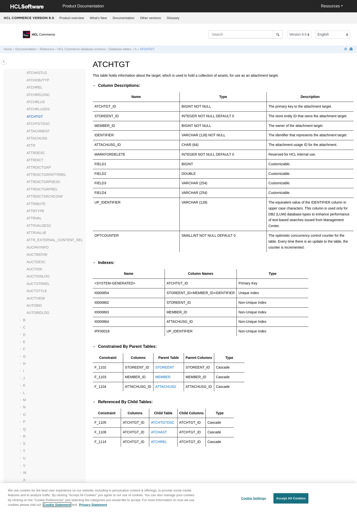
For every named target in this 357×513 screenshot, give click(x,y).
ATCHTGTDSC (38, 124)
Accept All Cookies (291, 501)
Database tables (120, 49)
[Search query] (245, 34)
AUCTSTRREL (38, 284)
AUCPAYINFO (38, 247)
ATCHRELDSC (38, 95)
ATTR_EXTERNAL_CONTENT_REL (55, 240)
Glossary (173, 18)
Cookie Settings (253, 501)
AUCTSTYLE (37, 291)
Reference (47, 49)
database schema (81, 49)
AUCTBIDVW (37, 254)
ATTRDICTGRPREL (42, 189)
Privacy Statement (93, 508)
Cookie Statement (57, 508)
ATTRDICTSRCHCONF (45, 196)
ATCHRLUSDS (38, 109)
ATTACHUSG (37, 138)
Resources (330, 6)
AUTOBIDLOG (38, 313)
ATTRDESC (36, 153)
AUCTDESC (36, 262)
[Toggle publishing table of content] (3, 61)
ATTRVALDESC (39, 226)
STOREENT (164, 367)
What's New (98, 18)
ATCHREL (34, 87)
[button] (25, 72)
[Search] (278, 34)
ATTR (31, 145)
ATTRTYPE (35, 211)
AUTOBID (34, 305)
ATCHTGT (147, 49)
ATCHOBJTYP (38, 80)
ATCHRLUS (36, 102)
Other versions (150, 18)
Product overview (72, 18)
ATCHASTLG (37, 73)
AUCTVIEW (36, 298)
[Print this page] (351, 49)
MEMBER (162, 377)
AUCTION (34, 269)
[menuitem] (72, 18)
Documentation (123, 18)
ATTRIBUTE (36, 204)
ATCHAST (159, 432)
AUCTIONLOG (38, 276)
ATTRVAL (34, 218)
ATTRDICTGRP (39, 167)
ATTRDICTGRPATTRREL (46, 175)
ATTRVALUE (36, 233)
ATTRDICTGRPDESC (43, 182)
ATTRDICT (35, 160)
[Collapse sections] (346, 49)
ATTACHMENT (38, 131)
